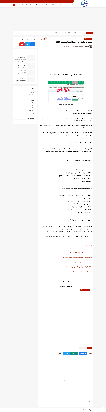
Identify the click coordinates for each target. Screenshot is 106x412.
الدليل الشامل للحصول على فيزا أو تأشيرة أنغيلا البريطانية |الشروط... (68, 32)
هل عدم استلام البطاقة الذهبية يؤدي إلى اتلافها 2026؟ (21, 80)
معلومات (32, 115)
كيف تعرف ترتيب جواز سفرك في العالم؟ (81, 252)
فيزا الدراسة (47, 4)
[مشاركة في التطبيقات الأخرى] (60, 353)
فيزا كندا (66, 4)
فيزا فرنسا (71, 4)
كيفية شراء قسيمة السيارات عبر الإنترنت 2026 (20, 66)
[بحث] (14, 5)
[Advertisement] (53, 19)
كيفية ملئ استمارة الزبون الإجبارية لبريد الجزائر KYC (20, 73)
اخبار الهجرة (31, 92)
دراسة (32, 100)
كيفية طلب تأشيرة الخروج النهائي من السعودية (79, 267)
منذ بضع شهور (22, 55)
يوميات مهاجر (79, 410)
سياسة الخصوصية (68, 1)
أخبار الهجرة (41, 4)
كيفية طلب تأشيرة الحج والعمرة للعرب (81, 272)
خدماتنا (53, 1)
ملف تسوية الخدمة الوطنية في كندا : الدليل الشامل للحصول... (20, 59)
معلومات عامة (25, 4)
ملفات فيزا (60, 4)
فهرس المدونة (59, 1)
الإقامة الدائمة (33, 4)
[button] (83, 353)
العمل (33, 97)
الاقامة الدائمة (31, 95)
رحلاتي (32, 102)
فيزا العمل (53, 4)
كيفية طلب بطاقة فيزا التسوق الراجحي (81, 262)
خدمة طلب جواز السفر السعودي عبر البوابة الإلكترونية (77, 257)
